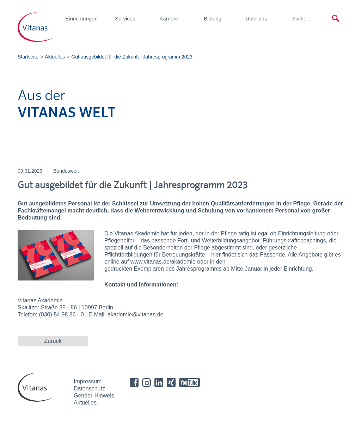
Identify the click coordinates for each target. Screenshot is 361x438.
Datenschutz (89, 388)
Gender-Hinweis (94, 396)
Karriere (168, 18)
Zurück (53, 341)
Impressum (88, 381)
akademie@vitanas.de (136, 314)
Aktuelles (85, 403)
